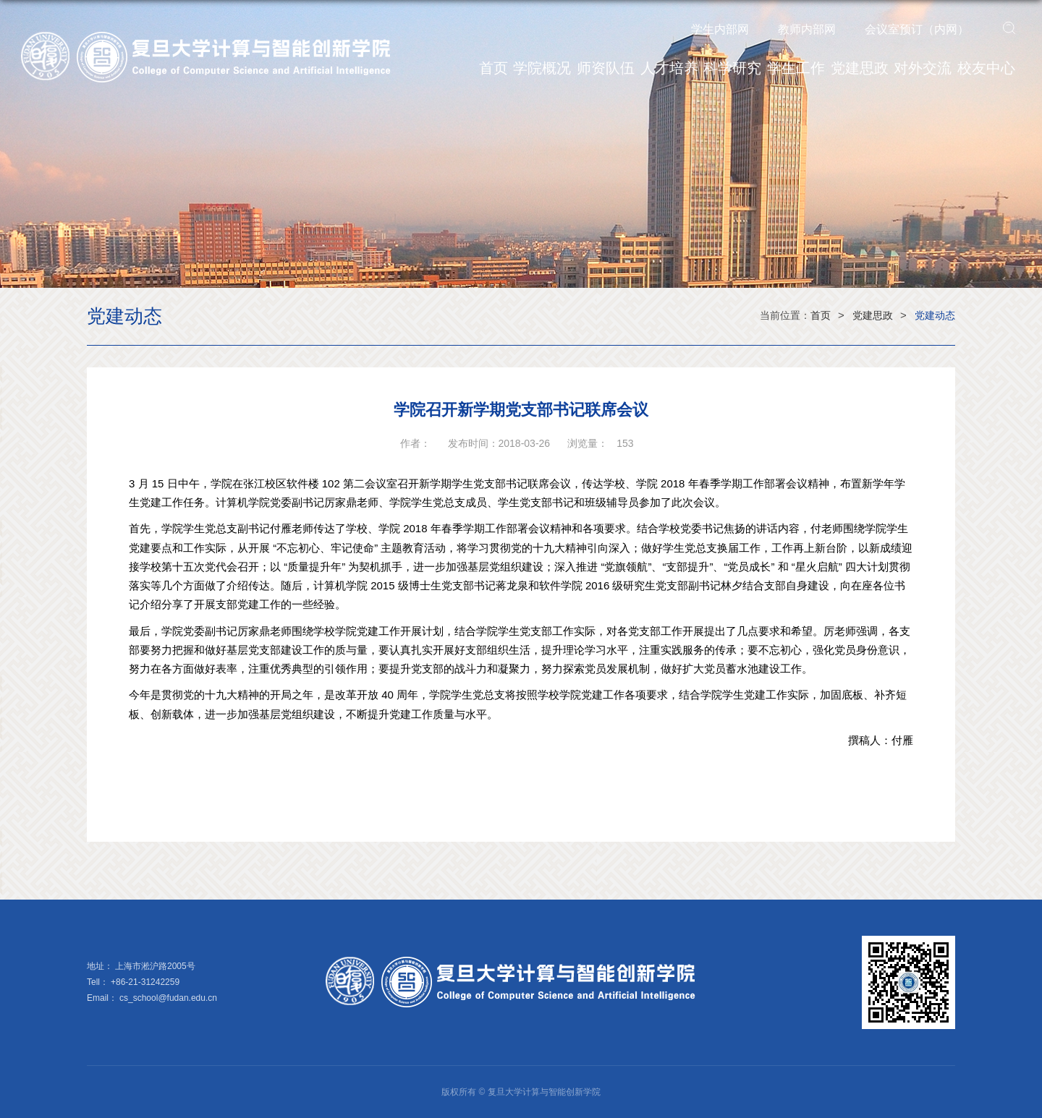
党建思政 (860, 68)
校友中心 (986, 68)
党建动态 (935, 315)
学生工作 (796, 68)
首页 (493, 68)
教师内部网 (807, 29)
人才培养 (669, 68)
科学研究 (732, 68)
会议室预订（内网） (917, 29)
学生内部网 (720, 29)
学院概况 (542, 68)
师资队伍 (606, 68)
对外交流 (923, 68)
